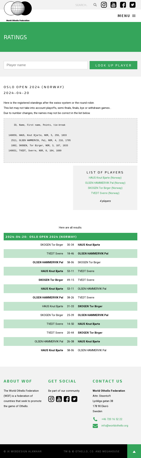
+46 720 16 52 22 (107, 419)
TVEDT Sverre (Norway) (105, 193)
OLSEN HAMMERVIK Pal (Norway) (105, 182)
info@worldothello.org (110, 425)
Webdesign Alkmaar (26, 451)
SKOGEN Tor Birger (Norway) (105, 188)
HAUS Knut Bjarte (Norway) (105, 177)
